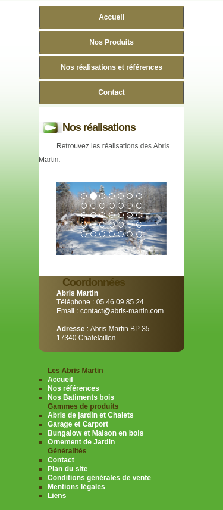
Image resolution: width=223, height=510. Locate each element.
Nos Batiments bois (81, 397)
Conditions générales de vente (99, 478)
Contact (111, 92)
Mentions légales (76, 487)
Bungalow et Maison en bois (95, 433)
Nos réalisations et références (111, 67)
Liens (57, 496)
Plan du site (67, 469)
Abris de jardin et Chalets (91, 415)
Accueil (111, 17)
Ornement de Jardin (81, 442)
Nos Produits (111, 42)
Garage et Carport (78, 424)
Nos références (73, 388)
